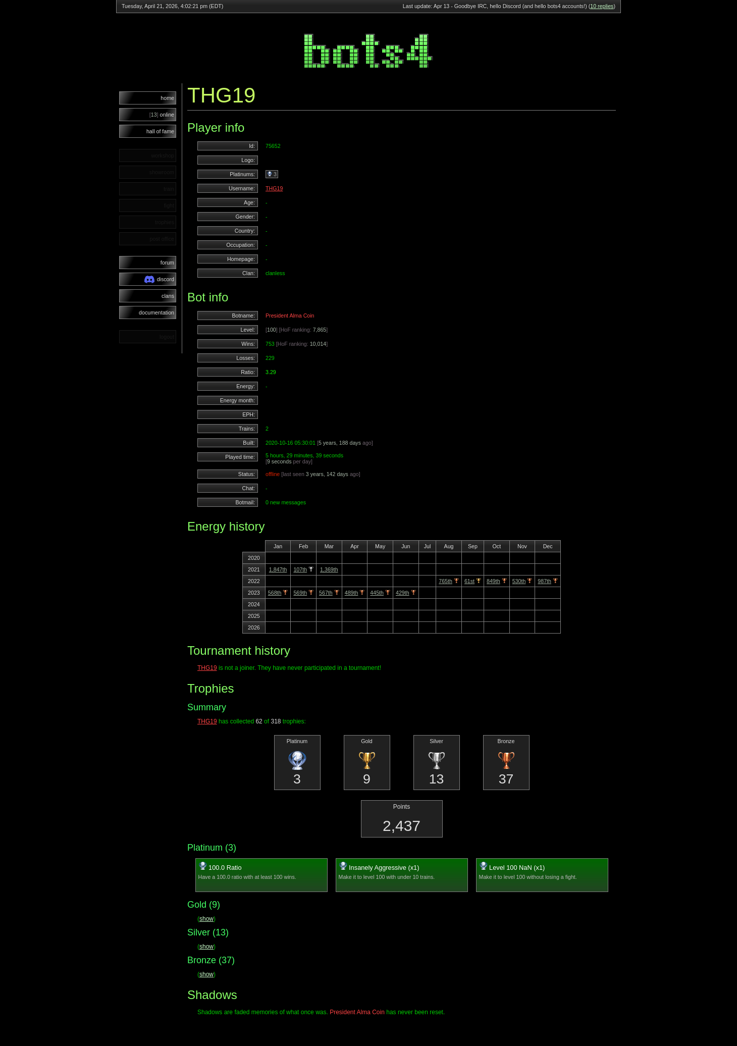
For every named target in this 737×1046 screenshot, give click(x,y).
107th (300, 569)
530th (519, 581)
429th (402, 593)
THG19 (274, 188)
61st (469, 581)
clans (168, 296)
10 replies (601, 6)
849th (493, 581)
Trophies (210, 688)
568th (275, 593)
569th (300, 593)
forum (167, 262)
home (167, 98)
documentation (156, 312)
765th (445, 581)
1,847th (278, 569)
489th (351, 593)
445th (377, 593)
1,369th (329, 569)
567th (326, 593)
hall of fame (160, 131)
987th (544, 581)
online (161, 115)
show (206, 918)
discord (159, 279)
